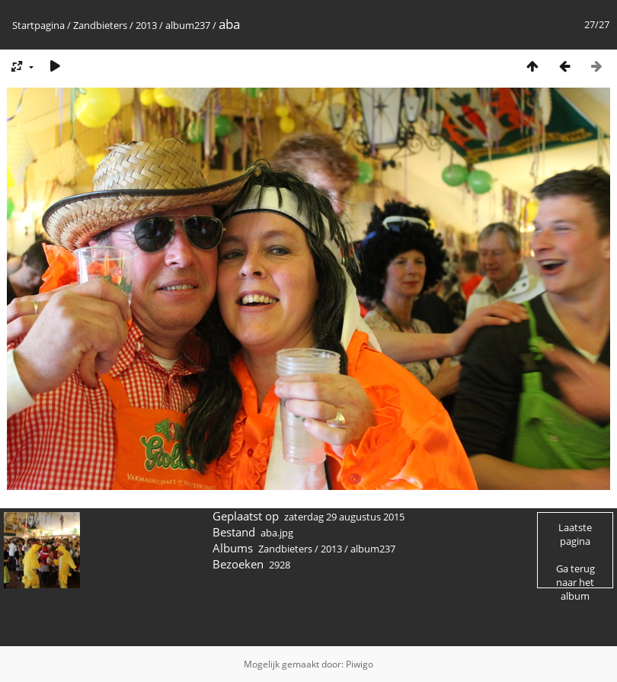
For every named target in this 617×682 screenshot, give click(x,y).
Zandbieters (100, 25)
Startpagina (38, 25)
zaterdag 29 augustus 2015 (344, 517)
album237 (187, 25)
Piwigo (359, 664)
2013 (146, 25)
